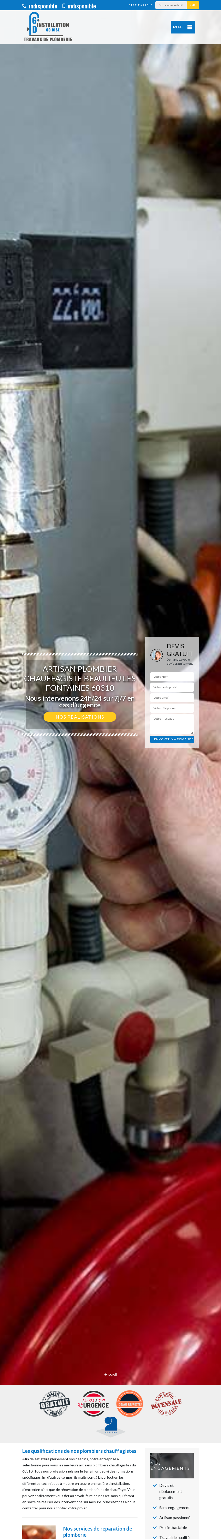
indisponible (39, 5)
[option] (110, 769)
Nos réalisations (80, 717)
